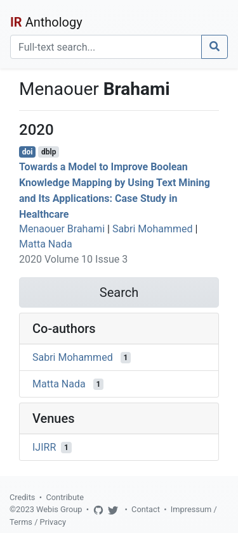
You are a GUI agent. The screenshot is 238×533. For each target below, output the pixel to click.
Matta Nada (45, 244)
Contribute (65, 497)
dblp (48, 151)
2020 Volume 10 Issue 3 (73, 259)
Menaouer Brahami (62, 229)
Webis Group (59, 509)
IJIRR (44, 447)
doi (27, 151)
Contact (145, 509)
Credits (22, 497)
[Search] (106, 47)
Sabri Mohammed (152, 229)
